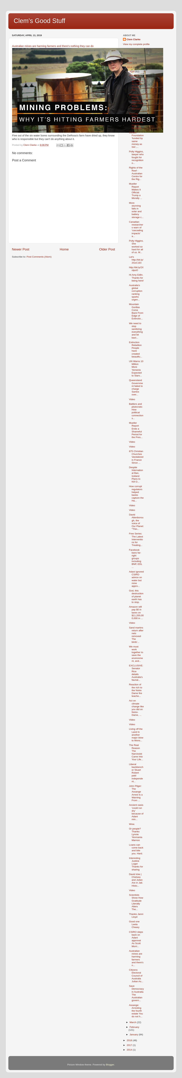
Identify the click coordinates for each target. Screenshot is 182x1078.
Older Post (107, 249)
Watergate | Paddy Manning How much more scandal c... (136, 101)
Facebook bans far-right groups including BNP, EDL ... (135, 558)
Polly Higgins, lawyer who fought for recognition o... (136, 157)
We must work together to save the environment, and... (136, 653)
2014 (130, 1049)
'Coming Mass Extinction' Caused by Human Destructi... (136, 120)
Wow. (132, 824)
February (134, 1027)
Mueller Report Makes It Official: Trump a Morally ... (135, 190)
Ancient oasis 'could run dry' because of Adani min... (136, 812)
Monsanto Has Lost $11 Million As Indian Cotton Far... (136, 82)
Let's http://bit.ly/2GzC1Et (136, 260)
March (133, 1022)
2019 (130, 67)
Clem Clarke (133, 39)
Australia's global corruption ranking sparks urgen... (135, 292)
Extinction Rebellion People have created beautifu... (135, 349)
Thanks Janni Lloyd (136, 915)
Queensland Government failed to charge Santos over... (136, 387)
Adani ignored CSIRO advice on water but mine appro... (136, 578)
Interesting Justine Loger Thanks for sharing (136, 864)
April (132, 71)
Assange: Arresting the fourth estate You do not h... (136, 1011)
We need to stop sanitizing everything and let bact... (136, 330)
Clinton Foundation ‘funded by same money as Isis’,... (136, 139)
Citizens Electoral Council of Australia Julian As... (136, 976)
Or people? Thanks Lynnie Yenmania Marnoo (135, 834)
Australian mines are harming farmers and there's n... (136, 958)
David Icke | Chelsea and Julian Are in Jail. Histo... (136, 880)
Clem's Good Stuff (39, 20)
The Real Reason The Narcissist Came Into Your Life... (136, 752)
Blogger (110, 1064)
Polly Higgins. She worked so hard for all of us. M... (136, 246)
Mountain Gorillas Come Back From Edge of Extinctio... (136, 311)
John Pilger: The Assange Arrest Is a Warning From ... (136, 793)
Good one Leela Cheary (134, 924)
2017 (130, 1045)
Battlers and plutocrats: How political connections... (136, 411)
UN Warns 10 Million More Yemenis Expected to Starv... (136, 368)
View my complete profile (136, 44)
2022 (130, 58)
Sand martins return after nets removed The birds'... (136, 634)
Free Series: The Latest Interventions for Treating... (136, 539)
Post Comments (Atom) (39, 256)
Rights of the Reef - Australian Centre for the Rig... (136, 173)
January (134, 1034)
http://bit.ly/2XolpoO (136, 269)
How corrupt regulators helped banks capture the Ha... (136, 493)
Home (64, 249)
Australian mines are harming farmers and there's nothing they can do (52, 46)
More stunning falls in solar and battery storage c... (136, 210)
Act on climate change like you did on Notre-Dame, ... (136, 707)
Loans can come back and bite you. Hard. (136, 849)
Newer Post (20, 249)
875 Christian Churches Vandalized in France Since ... (136, 457)
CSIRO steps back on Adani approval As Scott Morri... (136, 939)
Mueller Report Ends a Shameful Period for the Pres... (136, 430)
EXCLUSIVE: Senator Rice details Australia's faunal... (136, 672)
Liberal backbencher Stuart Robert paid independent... (136, 773)
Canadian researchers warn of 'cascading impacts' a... (136, 229)
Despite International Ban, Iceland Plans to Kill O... (136, 474)
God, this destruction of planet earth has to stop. (136, 596)
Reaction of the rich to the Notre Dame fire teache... (135, 690)
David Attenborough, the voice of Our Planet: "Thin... (136, 521)
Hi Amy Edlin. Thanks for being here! (136, 277)
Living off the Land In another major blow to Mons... (136, 735)
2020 (130, 62)
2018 (130, 1040)
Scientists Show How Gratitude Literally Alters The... (136, 902)
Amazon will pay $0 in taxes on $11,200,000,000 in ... (136, 612)
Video (132, 399)
